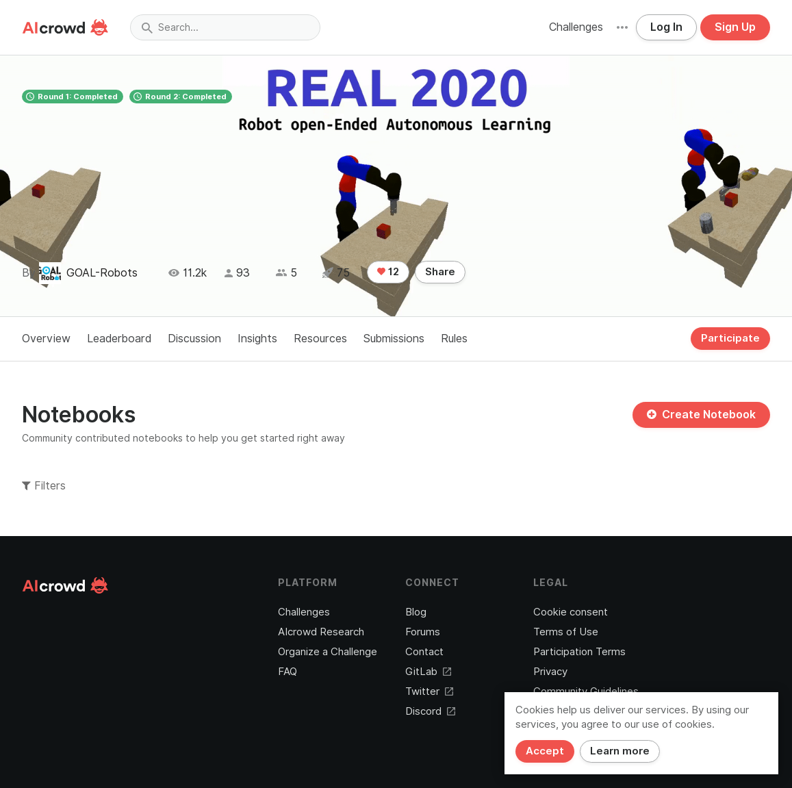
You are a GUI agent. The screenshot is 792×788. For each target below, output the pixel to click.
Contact (424, 652)
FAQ (287, 671)
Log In (666, 27)
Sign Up (735, 27)
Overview (46, 338)
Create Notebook (701, 414)
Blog (415, 612)
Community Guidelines (586, 691)
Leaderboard (119, 338)
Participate (730, 338)
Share (440, 272)
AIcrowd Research (321, 632)
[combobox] (225, 27)
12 (388, 272)
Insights (257, 338)
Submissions (393, 338)
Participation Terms (579, 652)
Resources (320, 338)
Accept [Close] (545, 751)
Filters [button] (44, 485)
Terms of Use (565, 632)
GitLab (428, 671)
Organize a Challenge (327, 652)
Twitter (429, 691)
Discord (430, 711)
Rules (454, 338)
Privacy (550, 671)
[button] (622, 27)
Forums (422, 632)
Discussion (194, 338)
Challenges (576, 27)
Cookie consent (570, 612)
